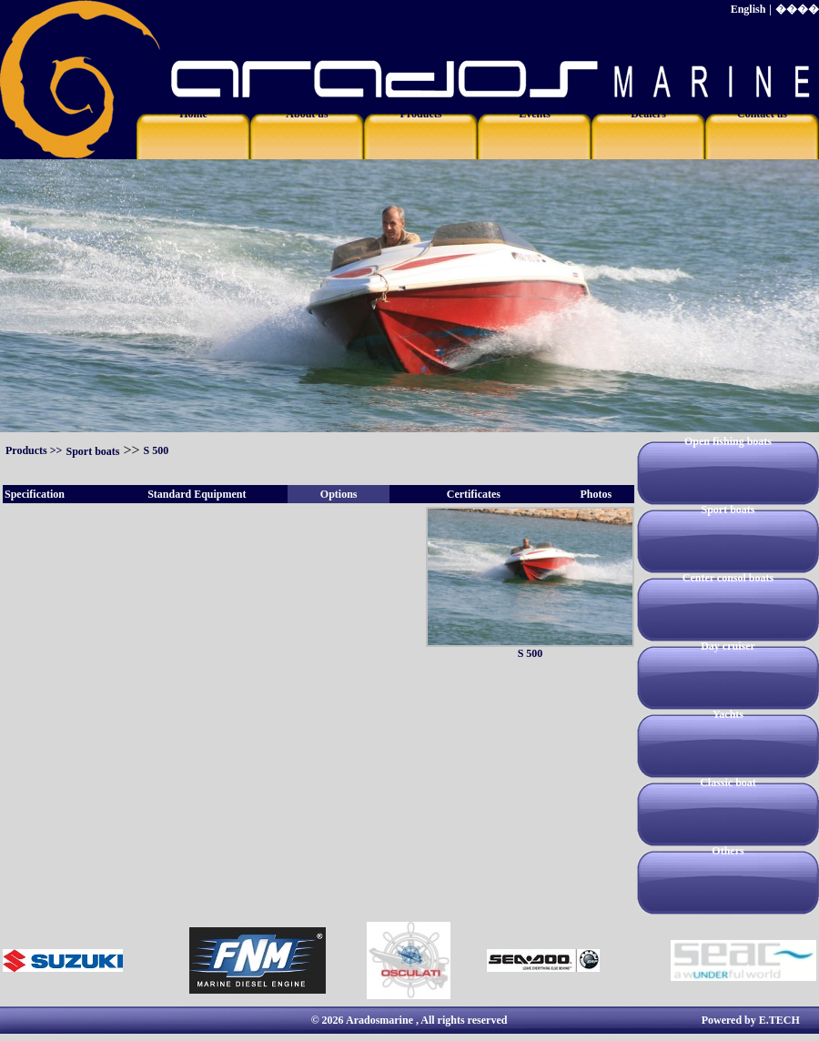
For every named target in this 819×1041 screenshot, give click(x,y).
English (748, 9)
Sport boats (92, 451)
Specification (35, 494)
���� (797, 9)
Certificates (473, 494)
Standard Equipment (196, 494)
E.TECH (779, 1020)
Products (26, 450)
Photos (596, 494)
